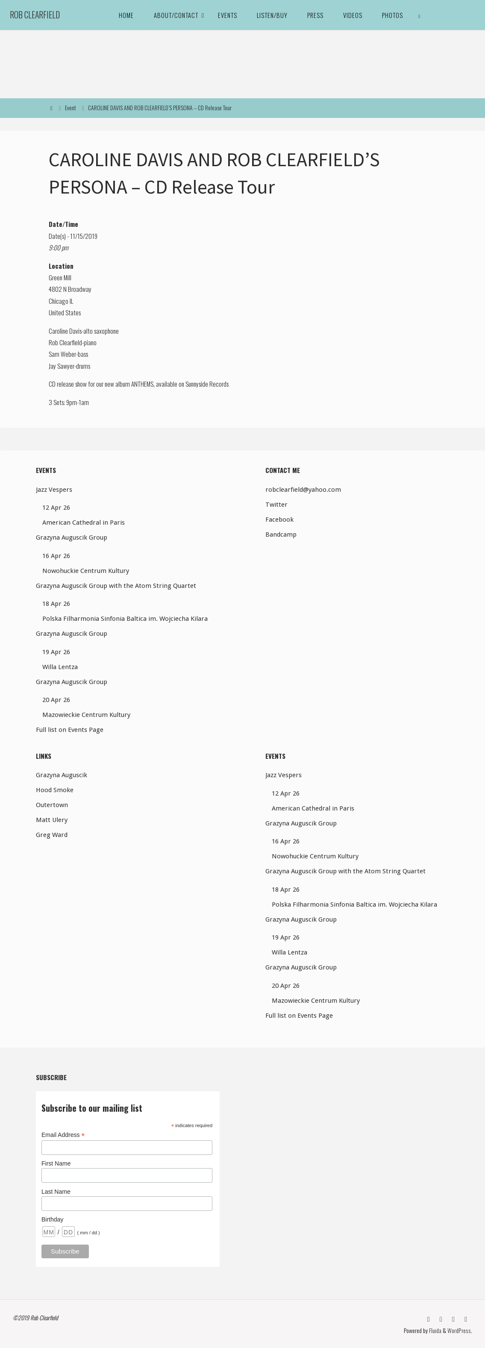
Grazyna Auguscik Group (71, 537)
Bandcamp (281, 534)
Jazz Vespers (54, 489)
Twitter (276, 504)
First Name (56, 1163)
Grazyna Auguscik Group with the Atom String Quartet (116, 586)
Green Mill (60, 277)
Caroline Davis (65, 330)
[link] (419, 15)
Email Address (63, 1135)
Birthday (52, 1219)
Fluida (436, 1329)
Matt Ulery (52, 820)
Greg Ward (52, 835)
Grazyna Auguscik (61, 775)
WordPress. (460, 1329)
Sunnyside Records (207, 383)
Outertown (52, 805)
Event (70, 107)
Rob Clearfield (35, 15)
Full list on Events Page (69, 730)
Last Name (56, 1191)
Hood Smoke (54, 790)
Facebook (279, 519)
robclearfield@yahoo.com (303, 489)
